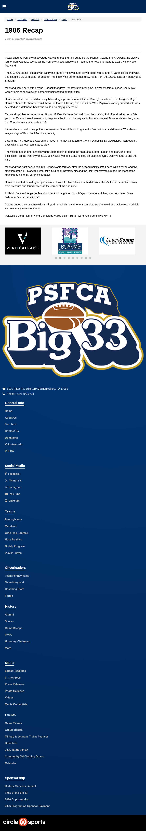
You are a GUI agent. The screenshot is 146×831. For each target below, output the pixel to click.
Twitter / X (13, 480)
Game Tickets (13, 723)
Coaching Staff (14, 589)
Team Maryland (14, 582)
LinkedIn (12, 500)
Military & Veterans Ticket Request (26, 736)
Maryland (10, 526)
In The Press (13, 677)
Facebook (12, 473)
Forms (9, 595)
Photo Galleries (14, 691)
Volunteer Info (13, 444)
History (35, 20)
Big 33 (10, 20)
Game (64, 20)
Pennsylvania (13, 519)
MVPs (8, 634)
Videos (9, 697)
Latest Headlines (15, 671)
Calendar (10, 763)
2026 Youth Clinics (16, 750)
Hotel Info (11, 743)
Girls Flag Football (16, 533)
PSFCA (9, 451)
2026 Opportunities (17, 799)
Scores (9, 621)
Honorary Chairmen (17, 641)
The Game (22, 20)
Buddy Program (15, 546)
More (8, 648)
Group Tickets (14, 729)
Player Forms (13, 552)
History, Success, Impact (20, 786)
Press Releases (14, 684)
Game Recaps (50, 20)
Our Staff (10, 424)
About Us (11, 417)
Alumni (9, 614)
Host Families (13, 539)
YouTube (12, 494)
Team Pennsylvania (17, 575)
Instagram (13, 487)
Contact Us (12, 431)
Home (8, 411)
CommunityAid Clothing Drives (24, 756)
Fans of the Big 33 (16, 792)
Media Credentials (16, 704)
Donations (11, 437)
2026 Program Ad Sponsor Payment (27, 806)
